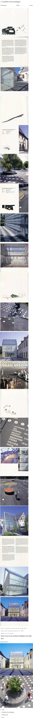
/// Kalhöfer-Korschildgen (7, 712)
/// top (2, 717)
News (31, 5)
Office (18, 5)
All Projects (3, 5)
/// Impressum (4, 714)
